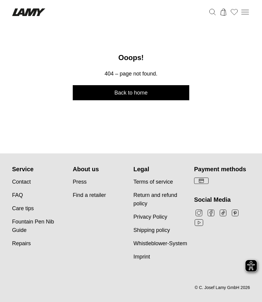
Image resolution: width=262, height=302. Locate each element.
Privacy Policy (150, 217)
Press (80, 182)
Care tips (23, 208)
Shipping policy (151, 230)
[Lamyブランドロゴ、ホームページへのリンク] (28, 12)
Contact (21, 182)
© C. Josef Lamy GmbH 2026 (222, 287)
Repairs (21, 243)
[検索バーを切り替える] (212, 12)
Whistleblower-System (160, 243)
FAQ (17, 195)
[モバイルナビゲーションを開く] (245, 12)
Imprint (141, 257)
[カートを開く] (223, 12)
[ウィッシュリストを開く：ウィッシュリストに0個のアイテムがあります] (234, 12)
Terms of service (153, 182)
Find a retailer (89, 195)
